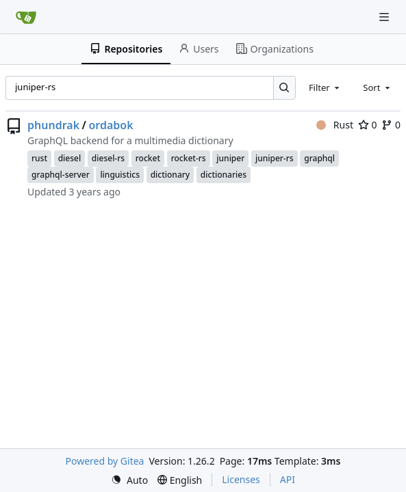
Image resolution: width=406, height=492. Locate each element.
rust (39, 158)
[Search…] (284, 88)
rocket (148, 158)
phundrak (53, 125)
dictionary (170, 174)
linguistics (120, 174)
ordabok (110, 125)
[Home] (26, 17)
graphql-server (60, 174)
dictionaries (223, 174)
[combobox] (325, 87)
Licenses (241, 479)
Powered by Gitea (105, 460)
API (287, 479)
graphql (319, 158)
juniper (230, 158)
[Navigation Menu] (385, 16)
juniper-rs (274, 158)
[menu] (129, 480)
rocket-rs (188, 158)
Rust (334, 124)
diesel (69, 158)
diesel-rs (108, 158)
